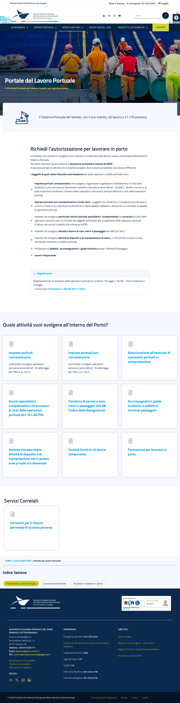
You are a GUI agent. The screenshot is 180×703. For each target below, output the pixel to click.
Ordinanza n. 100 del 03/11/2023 (67, 289)
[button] (176, 17)
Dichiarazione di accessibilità (22, 660)
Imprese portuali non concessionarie (83, 355)
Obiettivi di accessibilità (20, 664)
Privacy (124, 697)
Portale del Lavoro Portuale (21, 583)
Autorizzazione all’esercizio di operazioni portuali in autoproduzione (149, 357)
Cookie (135, 697)
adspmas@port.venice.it (27, 651)
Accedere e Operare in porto (88, 583)
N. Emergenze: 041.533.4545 (141, 3)
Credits (145, 697)
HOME (8, 560)
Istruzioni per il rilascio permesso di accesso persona (31, 525)
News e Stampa (116, 3)
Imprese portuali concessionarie (21, 355)
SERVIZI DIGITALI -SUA (100, 27)
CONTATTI (160, 27)
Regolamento (44, 273)
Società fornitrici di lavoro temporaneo (87, 452)
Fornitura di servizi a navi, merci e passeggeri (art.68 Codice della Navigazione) (87, 406)
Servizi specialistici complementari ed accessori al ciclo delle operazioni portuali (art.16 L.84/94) (29, 408)
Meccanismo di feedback (20, 667)
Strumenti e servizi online (130, 655)
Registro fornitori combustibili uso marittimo (138, 649)
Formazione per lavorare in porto (147, 452)
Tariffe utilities (124, 636)
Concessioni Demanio (54, 583)
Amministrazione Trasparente (104, 697)
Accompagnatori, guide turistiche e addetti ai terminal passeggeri (144, 406)
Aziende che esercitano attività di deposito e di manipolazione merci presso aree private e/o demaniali (29, 456)
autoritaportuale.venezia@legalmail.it (32, 654)
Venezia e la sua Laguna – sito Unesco (136, 643)
